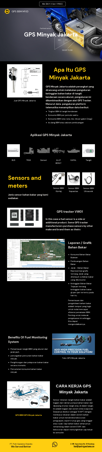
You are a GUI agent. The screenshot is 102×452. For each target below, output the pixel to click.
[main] (51, 35)
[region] (51, 4)
